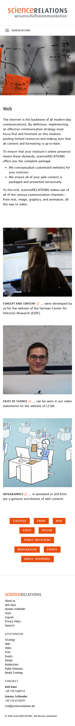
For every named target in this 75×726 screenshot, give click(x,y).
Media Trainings (37, 559)
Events (52, 549)
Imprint (9, 617)
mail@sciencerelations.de (20, 706)
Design (47, 530)
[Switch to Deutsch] (37, 626)
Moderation (27, 549)
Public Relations (37, 540)
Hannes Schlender (15, 609)
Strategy (20, 521)
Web (59, 521)
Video (27, 530)
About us (10, 601)
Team (8, 613)
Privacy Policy (13, 621)
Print (41, 521)
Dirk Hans (10, 605)
